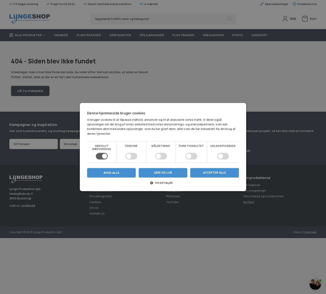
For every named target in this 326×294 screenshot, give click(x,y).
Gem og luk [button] (163, 172)
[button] (163, 184)
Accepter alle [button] (214, 172)
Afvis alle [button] (111, 173)
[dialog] (163, 147)
